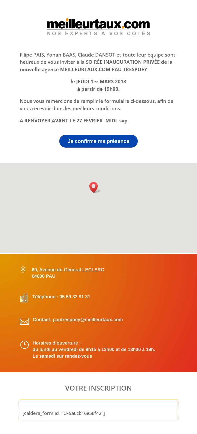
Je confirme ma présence (98, 141)
